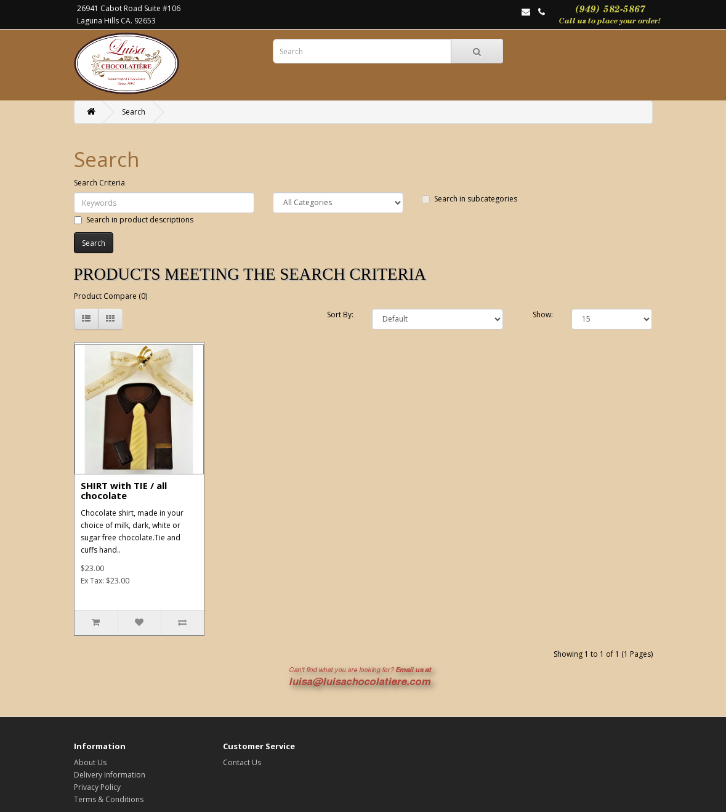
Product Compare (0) (110, 296)
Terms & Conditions (108, 799)
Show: (543, 314)
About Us (90, 762)
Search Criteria (99, 182)
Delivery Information (109, 774)
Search (133, 112)
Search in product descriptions (133, 219)
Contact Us (242, 762)
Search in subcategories (469, 198)
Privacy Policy (97, 787)
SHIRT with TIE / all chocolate (124, 490)
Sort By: (340, 314)
